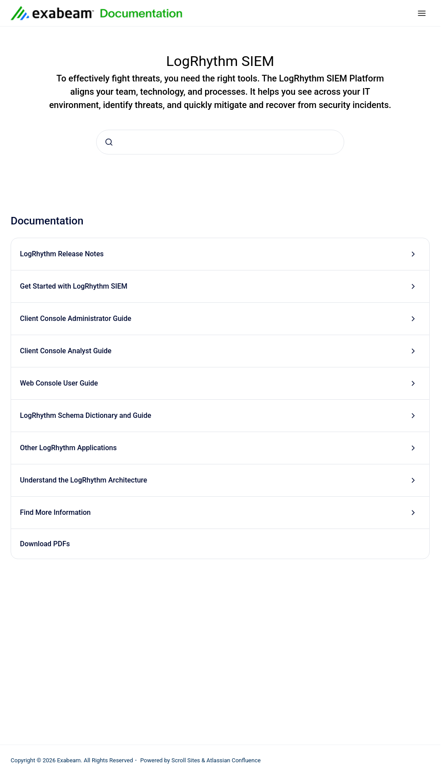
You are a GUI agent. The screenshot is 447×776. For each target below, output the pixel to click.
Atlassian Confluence (233, 760)
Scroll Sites (185, 760)
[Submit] (109, 142)
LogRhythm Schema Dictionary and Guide (85, 415)
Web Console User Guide (59, 383)
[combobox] (220, 142)
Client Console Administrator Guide (75, 318)
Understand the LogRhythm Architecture (83, 480)
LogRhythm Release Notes (62, 254)
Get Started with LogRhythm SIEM (73, 286)
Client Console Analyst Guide (66, 351)
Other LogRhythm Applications (68, 448)
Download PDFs (45, 544)
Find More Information (55, 512)
